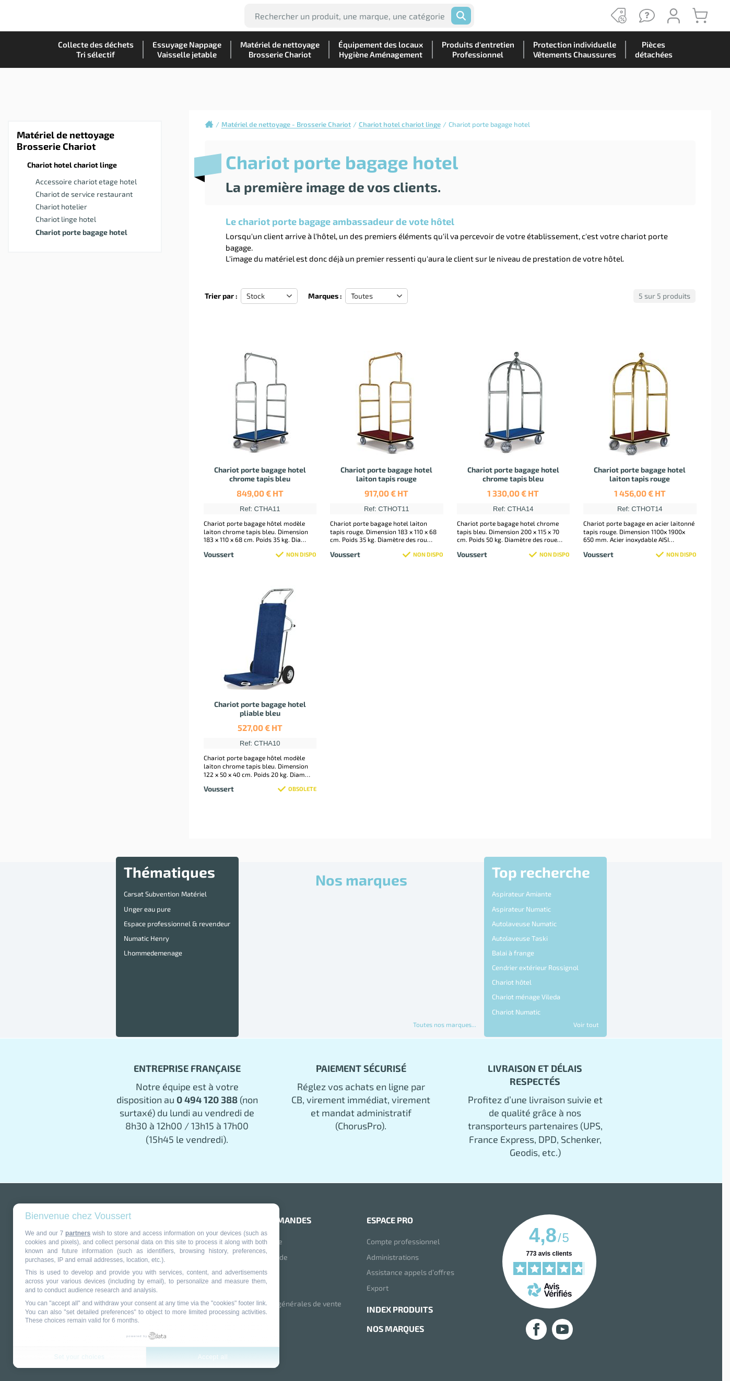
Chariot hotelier (61, 206)
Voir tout (586, 1024)
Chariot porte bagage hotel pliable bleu (260, 708)
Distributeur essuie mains (531, 1011)
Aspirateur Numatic (521, 903)
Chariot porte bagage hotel (81, 232)
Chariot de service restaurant (84, 194)
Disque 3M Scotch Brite (527, 1000)
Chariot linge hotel (66, 219)
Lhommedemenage (153, 935)
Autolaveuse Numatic (524, 914)
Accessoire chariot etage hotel (86, 181)
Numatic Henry (146, 924)
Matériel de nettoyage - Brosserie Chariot (286, 124)
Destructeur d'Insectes (526, 990)
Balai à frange (513, 935)
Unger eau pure (147, 903)
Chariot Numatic (516, 979)
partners (77, 1233)
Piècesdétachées (649, 86)
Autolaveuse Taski (520, 924)
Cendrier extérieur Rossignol (535, 946)
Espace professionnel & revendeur (177, 914)
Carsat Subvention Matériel (165, 892)
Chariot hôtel (512, 957)
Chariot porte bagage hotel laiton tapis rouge (386, 474)
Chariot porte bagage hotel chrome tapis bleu (260, 474)
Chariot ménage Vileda (526, 968)
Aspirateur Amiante (521, 892)
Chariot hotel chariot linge (72, 164)
